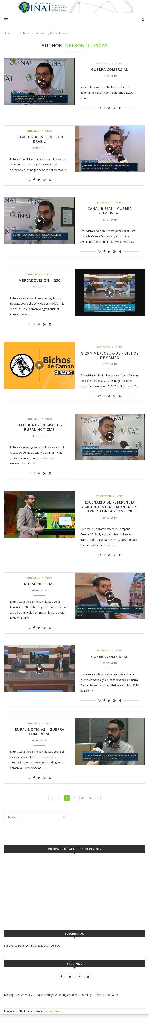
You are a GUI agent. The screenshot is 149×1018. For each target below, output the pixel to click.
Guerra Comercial (109, 69)
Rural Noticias (39, 587)
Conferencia (103, 498)
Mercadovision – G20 (39, 281)
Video (118, 63)
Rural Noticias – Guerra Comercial (39, 735)
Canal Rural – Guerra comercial (110, 212)
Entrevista (103, 63)
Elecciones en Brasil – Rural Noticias (39, 429)
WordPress (55, 1015)
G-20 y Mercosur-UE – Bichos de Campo (110, 357)
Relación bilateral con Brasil (39, 139)
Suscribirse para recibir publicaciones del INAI (32, 949)
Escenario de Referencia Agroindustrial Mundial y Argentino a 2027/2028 (109, 510)
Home (7, 33)
